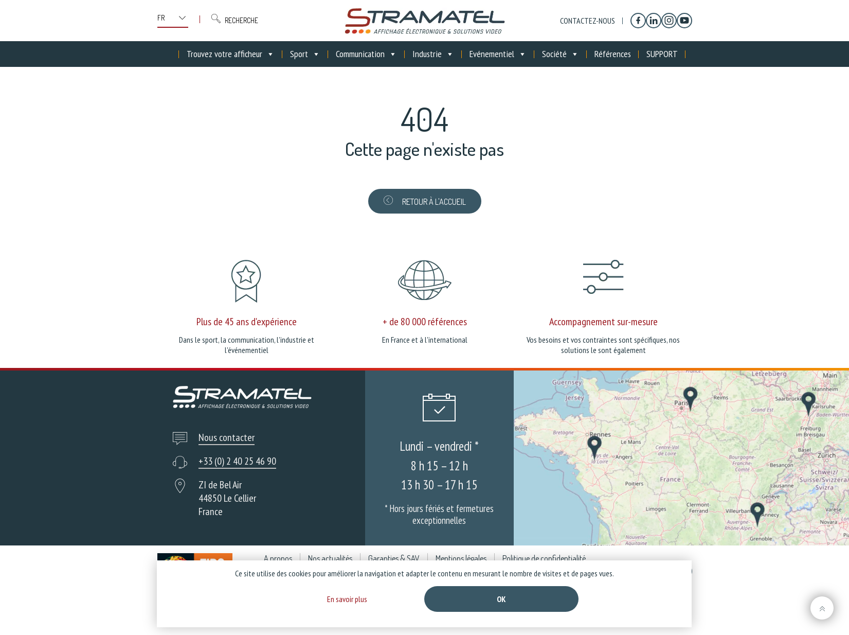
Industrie (433, 54)
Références (612, 54)
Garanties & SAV (394, 558)
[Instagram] (669, 20)
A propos (278, 558)
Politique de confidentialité (544, 558)
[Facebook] (638, 20)
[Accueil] (171, 54)
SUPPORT (662, 54)
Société (560, 54)
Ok (501, 599)
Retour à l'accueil (425, 201)
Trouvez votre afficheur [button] (231, 54)
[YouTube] (684, 20)
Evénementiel (498, 54)
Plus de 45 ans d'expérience (246, 321)
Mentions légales (461, 558)
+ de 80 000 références (425, 321)
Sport (305, 54)
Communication (366, 54)
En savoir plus (347, 599)
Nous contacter (226, 437)
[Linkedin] (653, 20)
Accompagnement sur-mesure (603, 321)
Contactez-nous (587, 20)
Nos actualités (330, 558)
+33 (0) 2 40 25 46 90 (237, 461)
